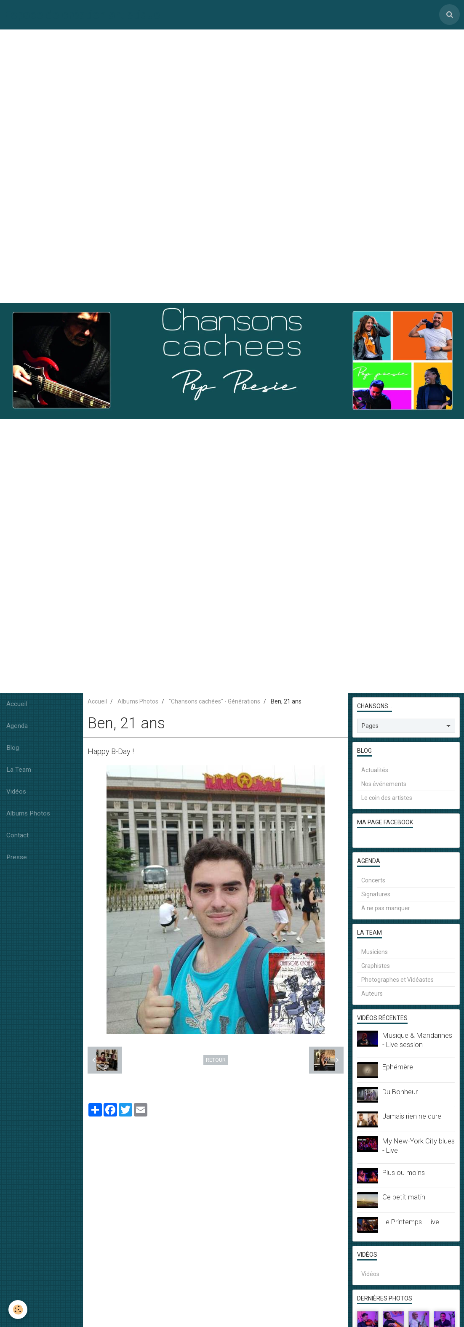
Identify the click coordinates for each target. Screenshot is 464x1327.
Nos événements (383, 784)
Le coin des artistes (386, 797)
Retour (216, 1060)
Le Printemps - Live (410, 1222)
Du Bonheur (400, 1091)
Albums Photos (28, 813)
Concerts (373, 880)
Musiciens (374, 952)
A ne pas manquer (385, 908)
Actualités (374, 770)
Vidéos (16, 791)
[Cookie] (17, 1309)
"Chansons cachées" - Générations (214, 701)
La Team (18, 769)
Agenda (17, 726)
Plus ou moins (403, 1172)
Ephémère (397, 1067)
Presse (16, 857)
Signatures (375, 894)
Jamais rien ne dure (411, 1116)
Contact (17, 835)
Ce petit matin (403, 1197)
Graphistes (375, 965)
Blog (12, 747)
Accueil (16, 704)
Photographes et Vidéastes (397, 979)
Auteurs (372, 993)
